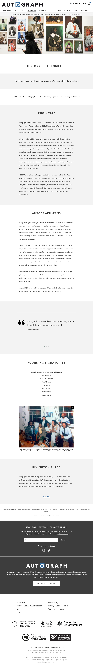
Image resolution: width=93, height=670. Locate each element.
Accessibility (53, 603)
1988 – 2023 (18, 97)
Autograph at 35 (33, 97)
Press (19, 612)
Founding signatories (52, 97)
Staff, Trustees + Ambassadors (30, 606)
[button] (44, 346)
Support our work (46, 584)
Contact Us (21, 603)
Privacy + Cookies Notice (58, 606)
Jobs (19, 609)
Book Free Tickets (75, 14)
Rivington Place (71, 97)
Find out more (63, 534)
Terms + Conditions (56, 609)
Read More (46, 496)
